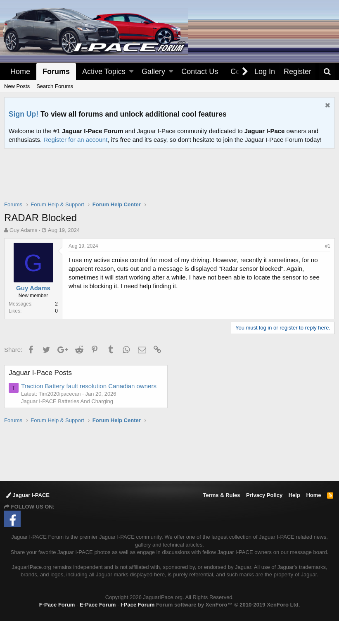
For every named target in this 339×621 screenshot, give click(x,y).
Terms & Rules (221, 495)
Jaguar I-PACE (28, 495)
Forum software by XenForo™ (228, 605)
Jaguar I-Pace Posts (40, 373)
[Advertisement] (169, 179)
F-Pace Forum (57, 605)
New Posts (17, 86)
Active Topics (104, 71)
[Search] (327, 71)
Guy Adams (23, 230)
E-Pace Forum (98, 605)
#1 (327, 246)
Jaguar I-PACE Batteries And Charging (67, 401)
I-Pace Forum (137, 605)
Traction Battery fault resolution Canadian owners (88, 385)
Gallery (153, 71)
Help (294, 495)
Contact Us (199, 71)
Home (20, 71)
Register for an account (75, 139)
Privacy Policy (264, 495)
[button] (131, 71)
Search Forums (54, 86)
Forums (56, 71)
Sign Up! (23, 114)
